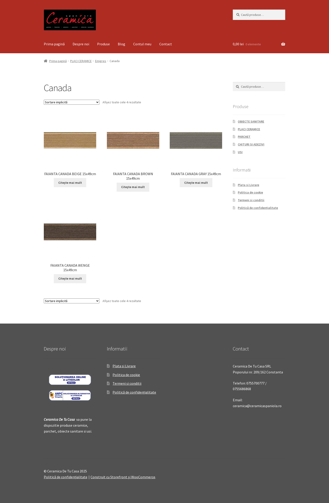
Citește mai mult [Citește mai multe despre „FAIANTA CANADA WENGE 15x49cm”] (70, 278)
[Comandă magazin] (71, 102)
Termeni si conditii (251, 200)
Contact (165, 44)
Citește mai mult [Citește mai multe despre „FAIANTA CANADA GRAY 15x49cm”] (196, 183)
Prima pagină (54, 44)
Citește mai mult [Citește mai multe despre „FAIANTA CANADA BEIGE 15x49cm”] (70, 183)
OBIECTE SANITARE (251, 121)
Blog (121, 44)
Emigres (100, 61)
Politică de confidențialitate (258, 208)
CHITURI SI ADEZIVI (251, 144)
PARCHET (244, 137)
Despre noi (81, 44)
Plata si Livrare (248, 185)
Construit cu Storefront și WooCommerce (123, 477)
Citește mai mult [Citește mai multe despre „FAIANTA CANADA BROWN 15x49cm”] (133, 187)
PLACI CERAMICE (81, 61)
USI (240, 152)
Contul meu (142, 44)
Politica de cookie (250, 192)
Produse (103, 44)
